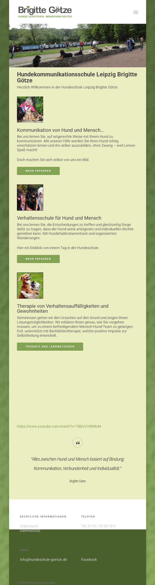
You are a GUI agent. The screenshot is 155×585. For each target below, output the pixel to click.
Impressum (29, 526)
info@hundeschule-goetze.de (43, 559)
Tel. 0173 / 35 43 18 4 (98, 526)
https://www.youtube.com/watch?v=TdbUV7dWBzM (59, 426)
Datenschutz (30, 530)
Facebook (89, 559)
